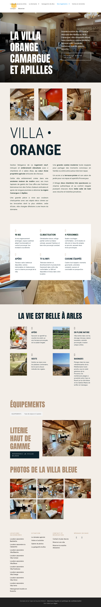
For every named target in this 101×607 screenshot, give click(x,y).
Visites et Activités (78, 4)
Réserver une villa (59, 542)
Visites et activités (37, 540)
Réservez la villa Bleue (23, 455)
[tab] (16, 414)
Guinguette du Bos (48, 4)
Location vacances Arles (18, 4)
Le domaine (33, 4)
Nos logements (62, 4)
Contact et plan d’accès (61, 539)
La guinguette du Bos (38, 547)
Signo (55, 603)
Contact (13, 8)
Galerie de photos (37, 543)
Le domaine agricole (38, 537)
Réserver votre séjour (73, 56)
